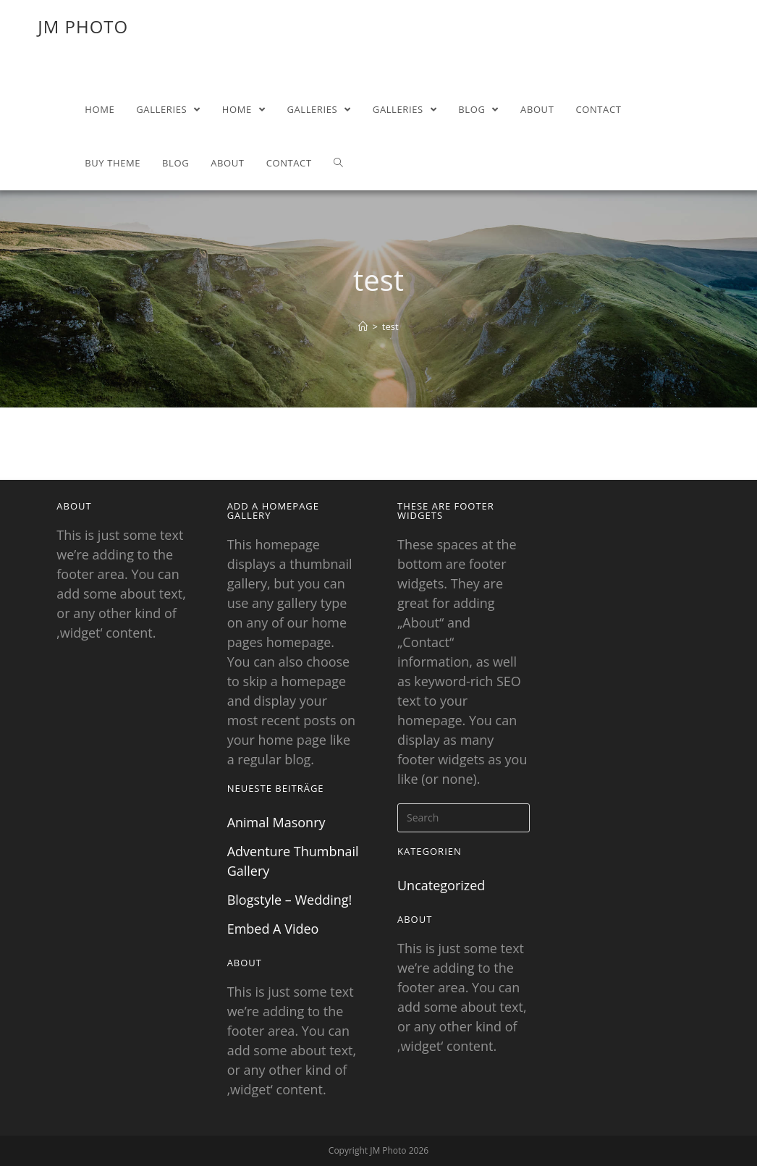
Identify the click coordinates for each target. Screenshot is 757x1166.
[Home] (363, 326)
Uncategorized (441, 885)
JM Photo (83, 26)
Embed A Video (273, 928)
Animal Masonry (276, 822)
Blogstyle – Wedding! (289, 899)
